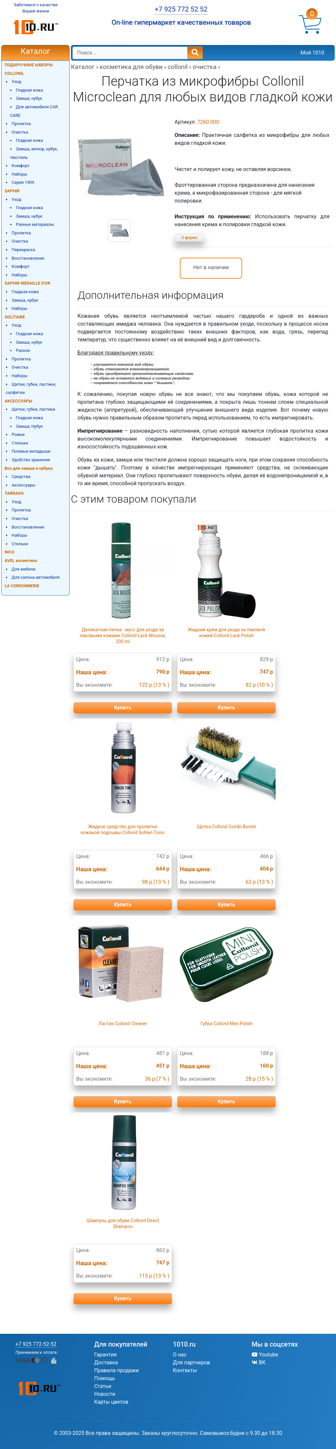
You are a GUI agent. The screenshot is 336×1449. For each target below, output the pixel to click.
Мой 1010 (312, 53)
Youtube (265, 1355)
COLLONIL (14, 73)
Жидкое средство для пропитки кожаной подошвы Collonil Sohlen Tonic (123, 829)
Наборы (20, 174)
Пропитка (21, 123)
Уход (16, 81)
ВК (258, 1362)
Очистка (20, 132)
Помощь (104, 1378)
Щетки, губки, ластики (33, 409)
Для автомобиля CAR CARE (34, 111)
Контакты (185, 1370)
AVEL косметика (21, 560)
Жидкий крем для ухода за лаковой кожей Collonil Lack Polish (226, 632)
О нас (179, 1355)
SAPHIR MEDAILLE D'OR (27, 283)
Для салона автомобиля (36, 577)
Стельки (20, 443)
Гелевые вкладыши (31, 451)
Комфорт (21, 165)
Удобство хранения (31, 459)
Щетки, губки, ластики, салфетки (31, 388)
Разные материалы (35, 224)
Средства (21, 476)
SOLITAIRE (15, 316)
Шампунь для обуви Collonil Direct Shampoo (122, 1223)
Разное (23, 350)
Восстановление (28, 258)
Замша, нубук (29, 98)
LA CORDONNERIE (22, 585)
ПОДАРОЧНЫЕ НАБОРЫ (28, 64)
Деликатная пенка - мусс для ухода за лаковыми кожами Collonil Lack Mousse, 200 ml (123, 635)
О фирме (189, 237)
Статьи (102, 1386)
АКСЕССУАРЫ (18, 401)
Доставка (106, 1362)
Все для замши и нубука (29, 468)
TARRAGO (14, 493)
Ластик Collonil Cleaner (122, 1023)
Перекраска (23, 249)
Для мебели (23, 569)
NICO (9, 552)
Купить (122, 707)
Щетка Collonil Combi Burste (226, 826)
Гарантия (105, 1355)
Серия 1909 (23, 182)
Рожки (18, 434)
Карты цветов (111, 1402)
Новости (104, 1394)
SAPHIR (12, 190)
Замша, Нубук (29, 426)
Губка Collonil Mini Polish (226, 1023)
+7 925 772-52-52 (35, 1344)
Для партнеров (191, 1362)
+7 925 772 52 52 (181, 9)
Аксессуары (23, 485)
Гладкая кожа (29, 90)
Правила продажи (116, 1370)
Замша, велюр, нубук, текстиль (34, 153)
